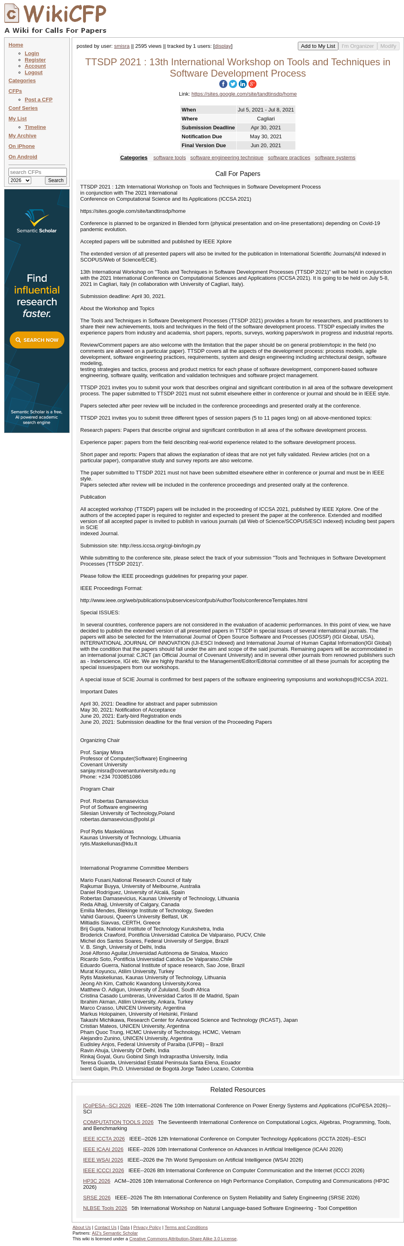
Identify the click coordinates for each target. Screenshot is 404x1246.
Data (125, 1227)
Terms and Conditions (186, 1227)
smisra (122, 46)
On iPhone (22, 146)
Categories (22, 80)
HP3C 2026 (96, 1181)
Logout (34, 72)
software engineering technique (227, 157)
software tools (170, 157)
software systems (335, 157)
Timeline (35, 127)
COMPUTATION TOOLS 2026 (118, 1122)
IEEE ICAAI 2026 (103, 1149)
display (223, 46)
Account (35, 66)
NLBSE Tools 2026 (105, 1208)
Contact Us (105, 1227)
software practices (289, 157)
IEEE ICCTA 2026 (104, 1139)
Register (35, 60)
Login (32, 53)
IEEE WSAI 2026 (103, 1160)
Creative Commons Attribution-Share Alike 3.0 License (183, 1238)
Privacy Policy (147, 1227)
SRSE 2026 (97, 1198)
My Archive (22, 136)
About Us (82, 1227)
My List (18, 119)
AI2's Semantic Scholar (115, 1233)
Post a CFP (39, 100)
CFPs (15, 91)
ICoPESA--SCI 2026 (107, 1105)
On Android (23, 157)
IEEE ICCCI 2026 (103, 1170)
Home (16, 45)
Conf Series (23, 108)
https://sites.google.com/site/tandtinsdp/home (244, 94)
